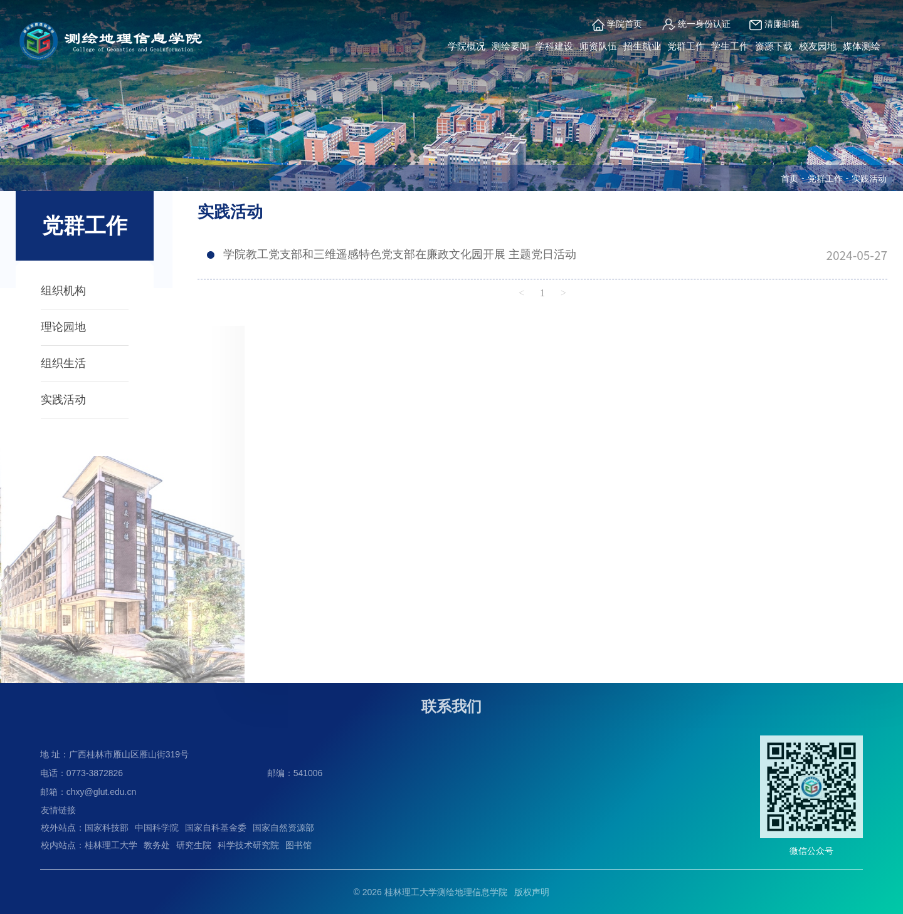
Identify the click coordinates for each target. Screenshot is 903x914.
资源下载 (774, 46)
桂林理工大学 (111, 845)
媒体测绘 (861, 46)
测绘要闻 (510, 46)
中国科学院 (157, 828)
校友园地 (818, 46)
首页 (789, 179)
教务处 (157, 845)
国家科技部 (107, 828)
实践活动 (63, 399)
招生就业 (642, 46)
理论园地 (63, 327)
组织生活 (63, 363)
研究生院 (193, 845)
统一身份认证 (696, 25)
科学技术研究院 (248, 845)
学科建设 (554, 46)
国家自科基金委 (215, 828)
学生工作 (730, 46)
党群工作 (686, 46)
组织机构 (63, 290)
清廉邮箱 (774, 25)
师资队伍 (598, 46)
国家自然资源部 (283, 828)
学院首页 (617, 25)
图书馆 (298, 845)
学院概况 (466, 46)
